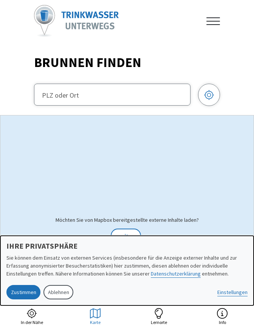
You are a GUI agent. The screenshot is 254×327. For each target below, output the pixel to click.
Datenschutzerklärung (176, 273)
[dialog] (127, 270)
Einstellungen (232, 292)
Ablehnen (58, 292)
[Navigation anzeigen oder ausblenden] (213, 21)
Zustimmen (23, 292)
